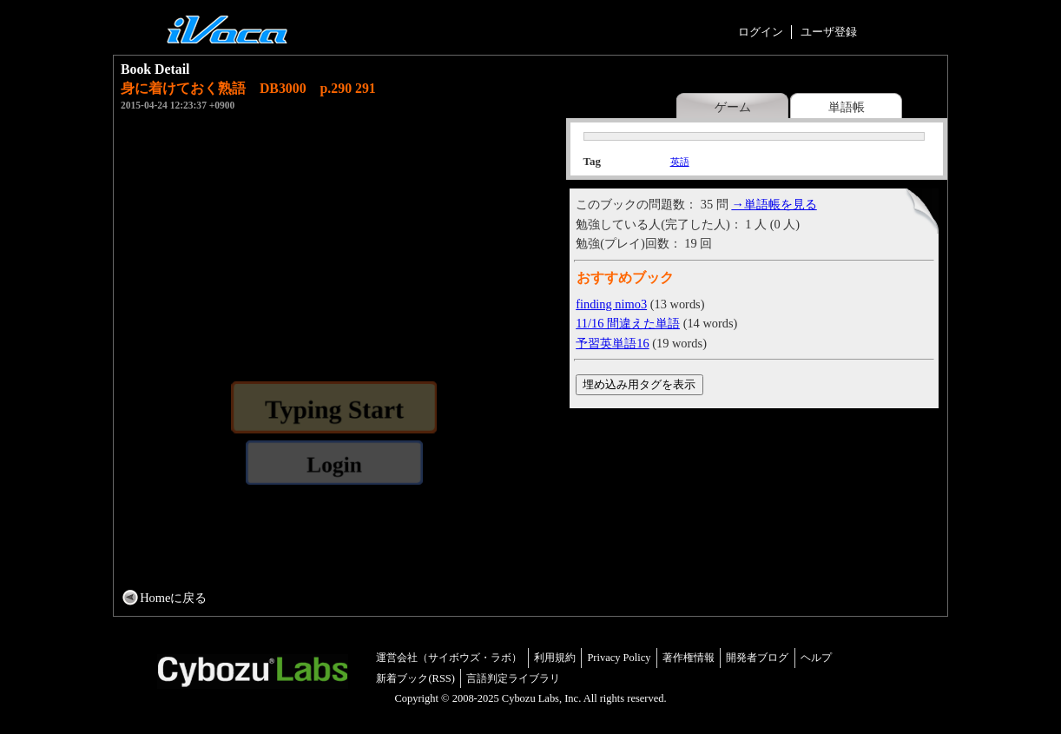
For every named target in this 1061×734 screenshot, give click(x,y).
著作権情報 (688, 657)
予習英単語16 (612, 343)
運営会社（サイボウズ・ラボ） (449, 657)
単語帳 (846, 107)
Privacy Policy (618, 657)
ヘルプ (816, 657)
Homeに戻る (173, 598)
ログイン (760, 31)
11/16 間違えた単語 (628, 323)
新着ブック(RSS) (415, 678)
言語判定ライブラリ (513, 678)
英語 (679, 161)
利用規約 (555, 657)
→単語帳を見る (773, 204)
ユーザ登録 (829, 31)
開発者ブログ (757, 657)
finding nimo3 (611, 304)
